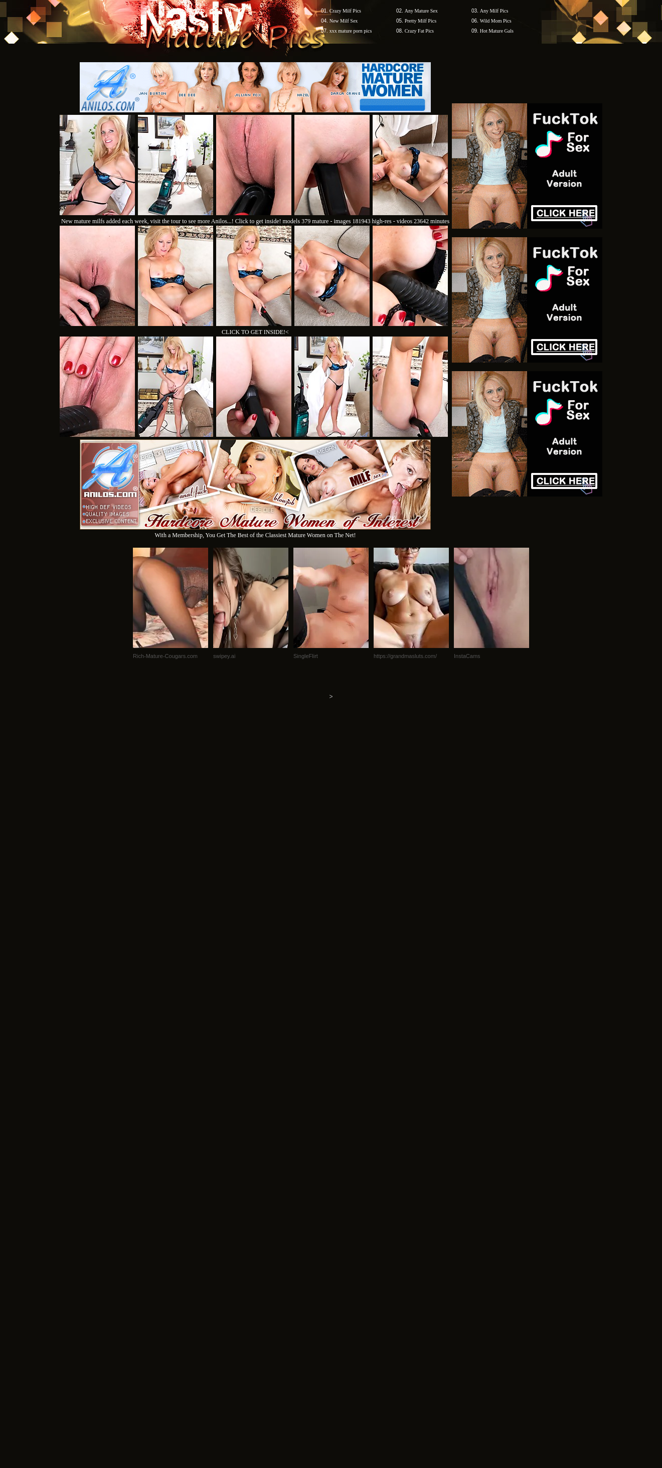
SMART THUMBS (348, 1276)
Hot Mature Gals (497, 31)
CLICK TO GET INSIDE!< (255, 332)
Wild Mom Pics (496, 21)
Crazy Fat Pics (419, 31)
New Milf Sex (343, 21)
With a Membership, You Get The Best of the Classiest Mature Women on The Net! (255, 531)
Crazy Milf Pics (345, 11)
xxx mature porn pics (350, 31)
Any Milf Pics (494, 11)
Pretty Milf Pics (420, 21)
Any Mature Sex (421, 11)
